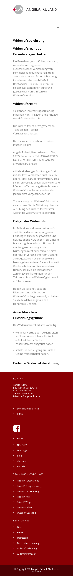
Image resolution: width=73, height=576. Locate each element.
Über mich (22, 460)
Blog (19, 455)
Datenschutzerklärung (28, 543)
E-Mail (20, 413)
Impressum (22, 537)
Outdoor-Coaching (26, 512)
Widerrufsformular (26, 553)
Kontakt (21, 466)
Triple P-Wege (24, 502)
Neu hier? (22, 444)
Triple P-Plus (23, 496)
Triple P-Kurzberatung (28, 480)
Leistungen (22, 450)
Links (19, 527)
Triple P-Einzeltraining (28, 491)
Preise (20, 532)
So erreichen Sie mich (28, 408)
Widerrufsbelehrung (27, 548)
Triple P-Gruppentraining (29, 485)
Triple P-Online (24, 507)
